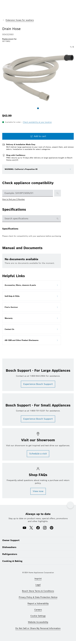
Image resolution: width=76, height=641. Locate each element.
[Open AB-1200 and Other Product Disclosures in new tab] (31, 340)
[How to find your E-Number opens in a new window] (14, 199)
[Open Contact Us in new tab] (31, 329)
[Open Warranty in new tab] (31, 318)
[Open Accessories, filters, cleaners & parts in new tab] (31, 285)
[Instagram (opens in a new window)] (44, 528)
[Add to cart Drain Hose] (38, 136)
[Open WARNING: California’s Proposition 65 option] (70, 169)
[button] (38, 77)
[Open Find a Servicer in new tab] (31, 307)
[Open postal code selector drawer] (37, 122)
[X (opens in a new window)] (31, 528)
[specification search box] (29, 218)
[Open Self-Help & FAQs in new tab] (31, 296)
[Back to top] (70, 505)
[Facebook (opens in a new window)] (38, 528)
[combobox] (28, 193)
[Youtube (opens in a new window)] (24, 528)
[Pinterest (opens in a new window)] (51, 528)
